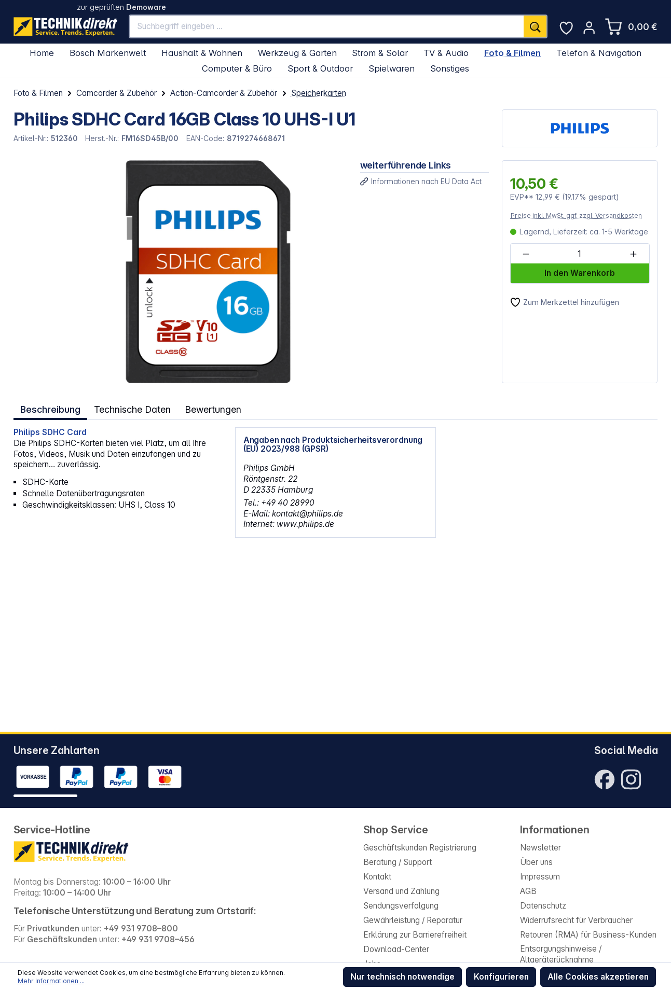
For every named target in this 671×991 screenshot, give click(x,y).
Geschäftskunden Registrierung (419, 848)
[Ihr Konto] (589, 27)
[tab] (50, 409)
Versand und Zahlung (401, 891)
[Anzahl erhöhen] (633, 254)
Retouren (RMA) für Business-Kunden (588, 935)
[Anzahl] (579, 254)
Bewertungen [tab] (215, 408)
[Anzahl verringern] (526, 254)
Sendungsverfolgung (401, 906)
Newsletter (540, 848)
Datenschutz (543, 906)
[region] (180, 271)
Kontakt (377, 877)
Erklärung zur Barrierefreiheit (415, 935)
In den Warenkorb (579, 273)
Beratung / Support (397, 862)
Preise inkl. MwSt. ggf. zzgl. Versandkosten (576, 215)
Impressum (540, 877)
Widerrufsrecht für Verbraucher (576, 920)
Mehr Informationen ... (51, 981)
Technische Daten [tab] (133, 408)
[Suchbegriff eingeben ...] (326, 26)
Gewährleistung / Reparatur (412, 920)
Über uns (536, 862)
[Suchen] (535, 26)
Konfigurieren (501, 977)
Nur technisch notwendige (402, 977)
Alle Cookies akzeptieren (598, 977)
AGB (528, 891)
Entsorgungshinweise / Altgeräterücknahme (560, 954)
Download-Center (396, 949)
